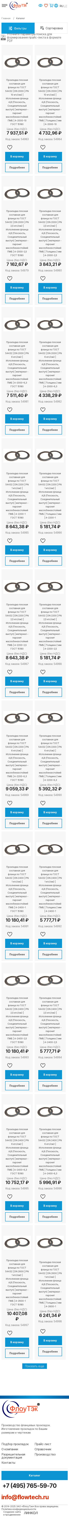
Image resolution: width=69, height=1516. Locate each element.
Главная (5, 18)
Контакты (8, 1462)
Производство (45, 1454)
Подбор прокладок (15, 1444)
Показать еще (34, 1366)
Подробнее (17, 167)
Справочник (43, 1449)
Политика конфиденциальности (18, 1509)
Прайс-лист (43, 1444)
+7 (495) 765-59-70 (29, 1485)
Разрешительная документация (13, 1455)
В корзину (17, 156)
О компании (9, 1449)
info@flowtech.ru (25, 1497)
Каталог (34, 1475)
